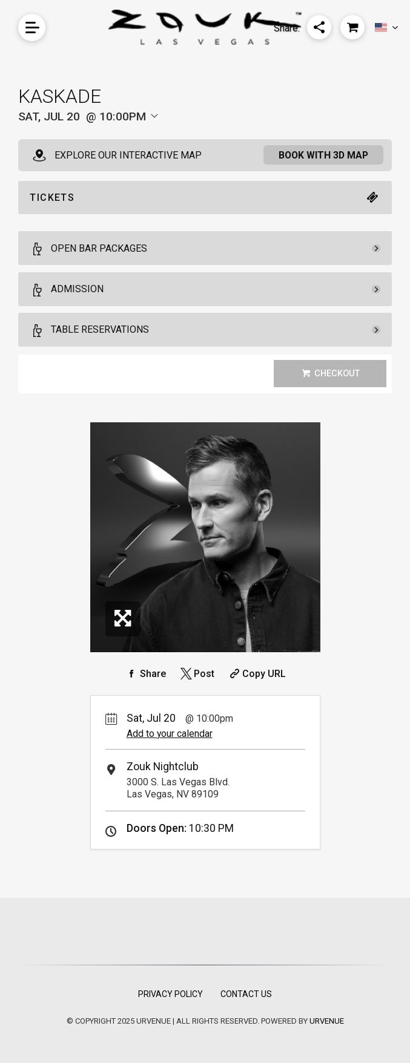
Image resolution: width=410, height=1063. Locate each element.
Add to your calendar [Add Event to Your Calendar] (170, 733)
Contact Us (246, 994)
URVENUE (326, 1020)
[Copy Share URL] (256, 674)
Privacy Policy (170, 994)
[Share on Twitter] (196, 674)
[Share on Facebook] (145, 674)
